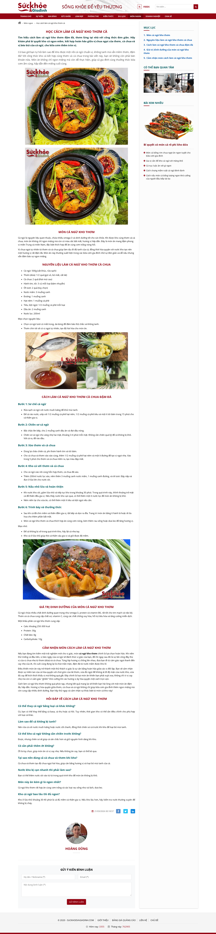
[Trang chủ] (19, 23)
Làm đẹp (79, 16)
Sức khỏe (66, 16)
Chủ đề (154, 920)
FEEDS (146, 6)
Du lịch (122, 16)
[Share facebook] (118, 811)
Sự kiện (39, 16)
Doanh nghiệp (153, 16)
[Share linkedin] (133, 811)
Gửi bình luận (76, 901)
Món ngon (135, 16)
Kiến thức (108, 16)
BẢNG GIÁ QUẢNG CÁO (124, 920)
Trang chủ (25, 16)
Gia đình (52, 16)
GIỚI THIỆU (103, 920)
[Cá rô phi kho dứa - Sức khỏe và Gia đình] (169, 91)
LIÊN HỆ (143, 920)
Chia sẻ (168, 16)
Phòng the (93, 16)
